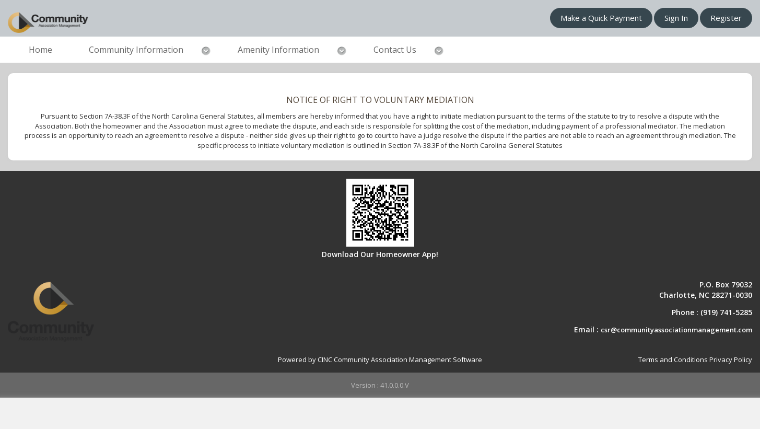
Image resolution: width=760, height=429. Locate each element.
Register (726, 18)
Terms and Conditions (673, 359)
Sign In (676, 18)
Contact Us (394, 49)
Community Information (136, 49)
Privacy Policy (730, 359)
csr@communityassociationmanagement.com (676, 329)
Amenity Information (278, 49)
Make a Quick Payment (601, 18)
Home (40, 49)
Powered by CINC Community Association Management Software (380, 359)
